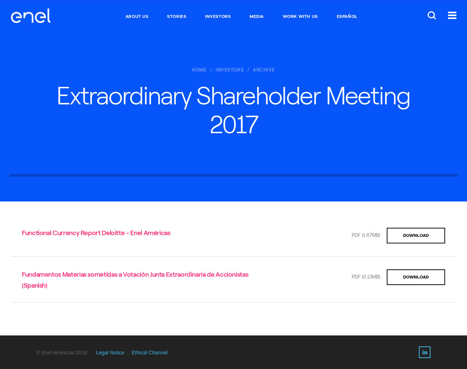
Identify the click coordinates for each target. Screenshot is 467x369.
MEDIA (257, 16)
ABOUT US (137, 16)
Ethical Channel (149, 352)
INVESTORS (218, 16)
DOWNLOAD (416, 235)
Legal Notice (110, 352)
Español (347, 16)
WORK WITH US (300, 16)
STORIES (176, 16)
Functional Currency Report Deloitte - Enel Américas (96, 233)
